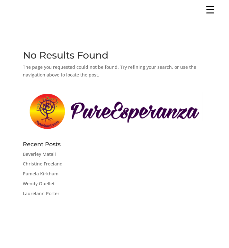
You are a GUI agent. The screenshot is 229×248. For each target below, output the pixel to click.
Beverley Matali (39, 154)
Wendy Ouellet (39, 183)
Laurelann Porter (41, 193)
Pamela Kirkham (40, 174)
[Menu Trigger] (210, 9)
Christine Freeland (43, 164)
